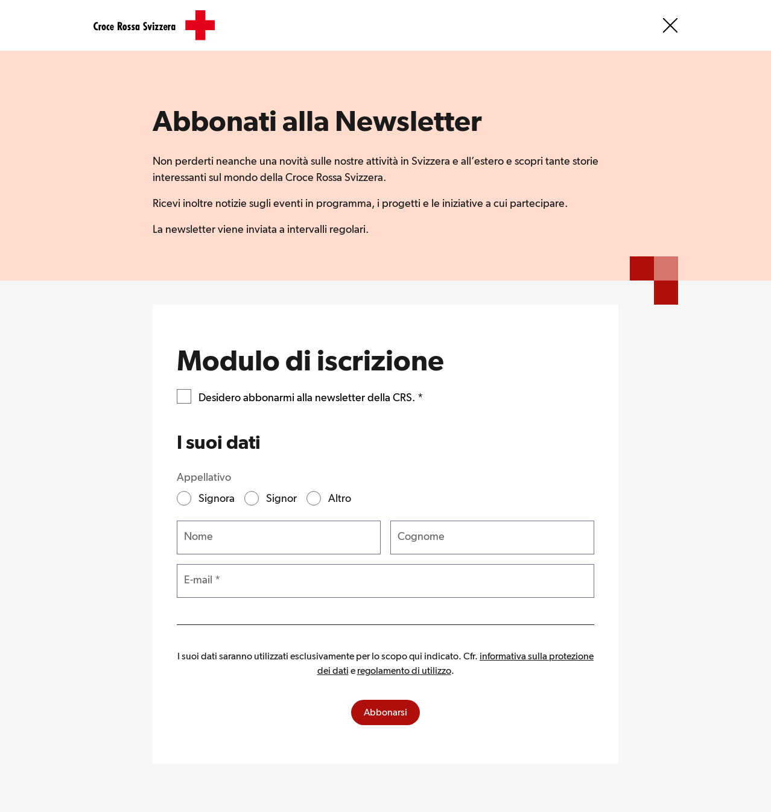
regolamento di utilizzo (404, 670)
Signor (281, 498)
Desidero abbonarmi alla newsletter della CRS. (310, 396)
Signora (216, 498)
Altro (339, 498)
